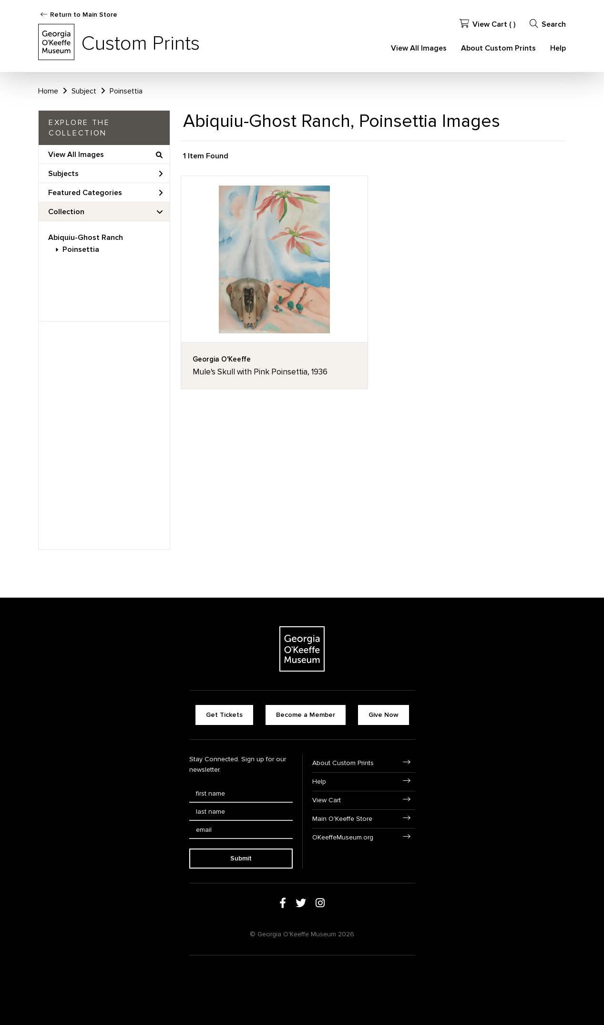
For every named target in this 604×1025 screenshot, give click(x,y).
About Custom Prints (498, 48)
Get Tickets (224, 715)
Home (48, 91)
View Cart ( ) (487, 24)
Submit (241, 858)
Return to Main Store (83, 14)
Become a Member (305, 715)
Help (558, 48)
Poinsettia (80, 249)
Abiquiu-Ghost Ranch (85, 237)
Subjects (105, 173)
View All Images (419, 48)
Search (548, 24)
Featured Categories (105, 192)
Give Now (384, 715)
